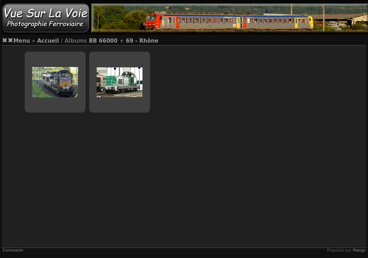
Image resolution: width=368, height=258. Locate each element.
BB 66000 (103, 41)
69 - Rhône (142, 41)
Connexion (13, 250)
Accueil (48, 41)
